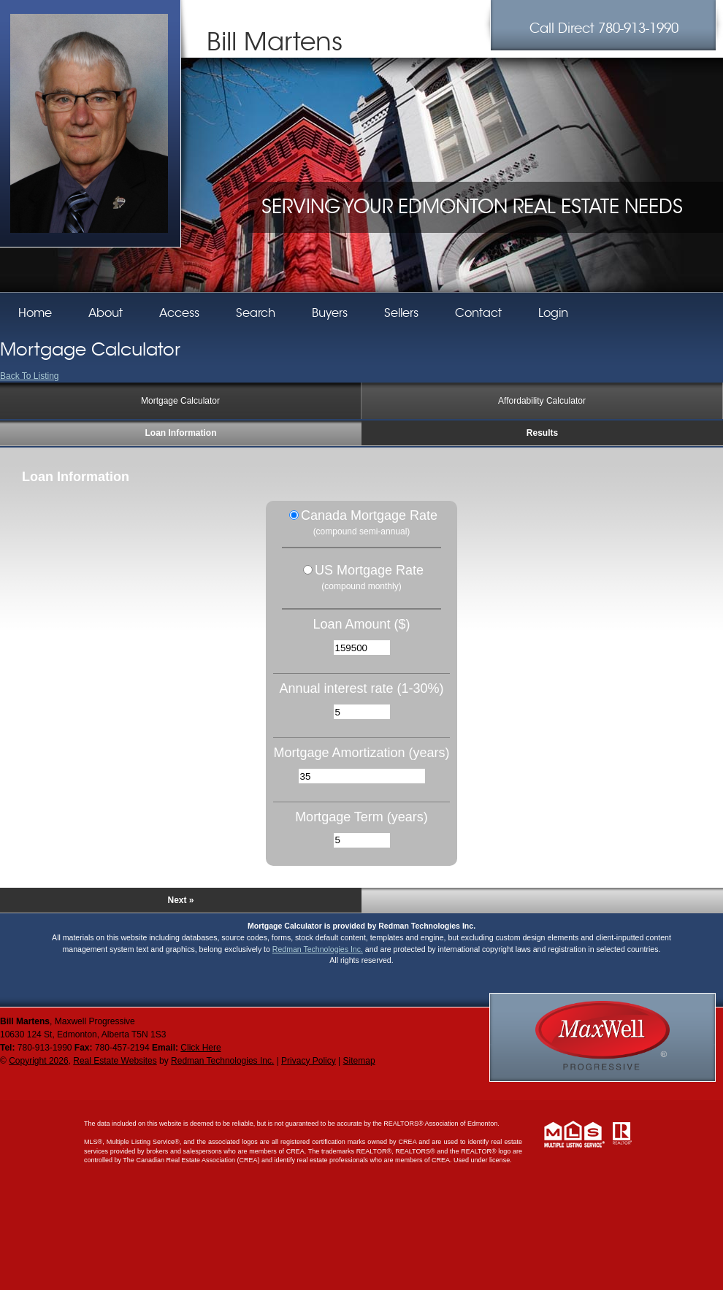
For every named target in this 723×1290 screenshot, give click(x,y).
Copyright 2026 (38, 1061)
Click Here (200, 1048)
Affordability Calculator (542, 401)
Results (542, 433)
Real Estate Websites (115, 1061)
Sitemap (359, 1061)
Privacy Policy (308, 1061)
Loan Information (181, 433)
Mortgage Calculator (180, 401)
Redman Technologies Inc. (317, 949)
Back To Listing (29, 376)
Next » (180, 900)
